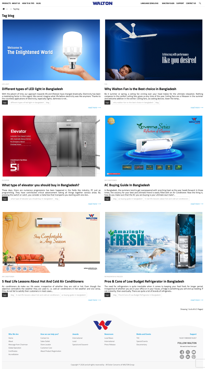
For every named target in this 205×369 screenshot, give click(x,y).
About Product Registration (51, 351)
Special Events (142, 341)
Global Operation (14, 347)
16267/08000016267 (188, 338)
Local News (108, 338)
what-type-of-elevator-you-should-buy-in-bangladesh (32, 198)
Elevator (5, 180)
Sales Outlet (45, 341)
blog (47, 102)
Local (74, 341)
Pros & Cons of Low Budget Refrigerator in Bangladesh (144, 281)
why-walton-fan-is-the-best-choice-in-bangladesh (133, 102)
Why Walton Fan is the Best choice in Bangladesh (140, 88)
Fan (105, 84)
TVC (137, 338)
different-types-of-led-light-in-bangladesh (27, 102)
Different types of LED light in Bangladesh (32, 88)
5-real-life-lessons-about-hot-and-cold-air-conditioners (166, 198)
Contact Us (45, 338)
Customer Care (46, 347)
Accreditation (13, 354)
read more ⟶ (94, 107)
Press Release (109, 344)
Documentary (141, 344)
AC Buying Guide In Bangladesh (127, 185)
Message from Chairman (18, 344)
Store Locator (46, 344)
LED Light (5, 84)
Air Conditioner (110, 180)
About (10, 341)
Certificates (12, 351)
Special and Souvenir (80, 344)
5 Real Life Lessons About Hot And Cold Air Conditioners (43, 281)
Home (10, 338)
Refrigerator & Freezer (113, 276)
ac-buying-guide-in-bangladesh (130, 198)
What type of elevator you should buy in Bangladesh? (40, 185)
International (77, 338)
